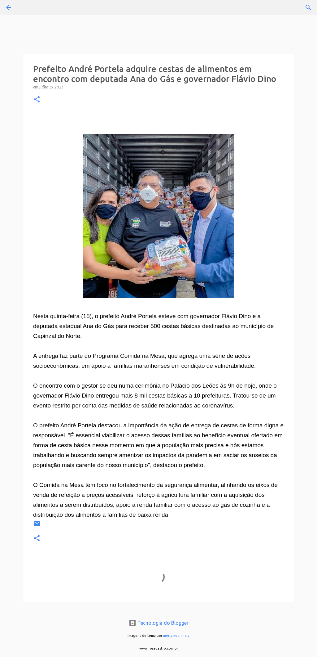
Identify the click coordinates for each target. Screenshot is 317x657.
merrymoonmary (176, 635)
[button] (37, 100)
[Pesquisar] (26, 7)
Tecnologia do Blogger (159, 623)
